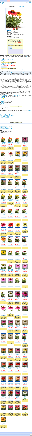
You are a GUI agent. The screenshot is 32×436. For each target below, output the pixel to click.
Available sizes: (9, 36)
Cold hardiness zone (4, 95)
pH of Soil (2, 101)
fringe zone (2, 96)
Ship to (8, 0)
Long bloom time (3, 103)
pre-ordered (23, 72)
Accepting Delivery (3, 118)
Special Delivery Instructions (4, 116)
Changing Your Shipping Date (4, 117)
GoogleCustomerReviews (30, 3)
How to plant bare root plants (4, 127)
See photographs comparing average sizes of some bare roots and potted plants (11, 69)
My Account (2, 434)
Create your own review (4, 132)
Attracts (2, 102)
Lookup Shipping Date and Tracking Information (7, 115)
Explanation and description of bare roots (6, 126)
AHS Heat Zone (3, 97)
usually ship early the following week (9, 72)
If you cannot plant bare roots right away (6, 128)
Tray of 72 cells (21, 6)
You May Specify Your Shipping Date (5, 114)
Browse (5, 0)
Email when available (10, 44)
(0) (28, 0)
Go (27, 2)
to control (24, 110)
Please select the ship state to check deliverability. (15, 45)
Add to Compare (10, 48)
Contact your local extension (17, 95)
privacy (18, 52)
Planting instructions (3, 125)
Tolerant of (2, 100)
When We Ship (2, 113)
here (26, 56)
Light (1, 98)
